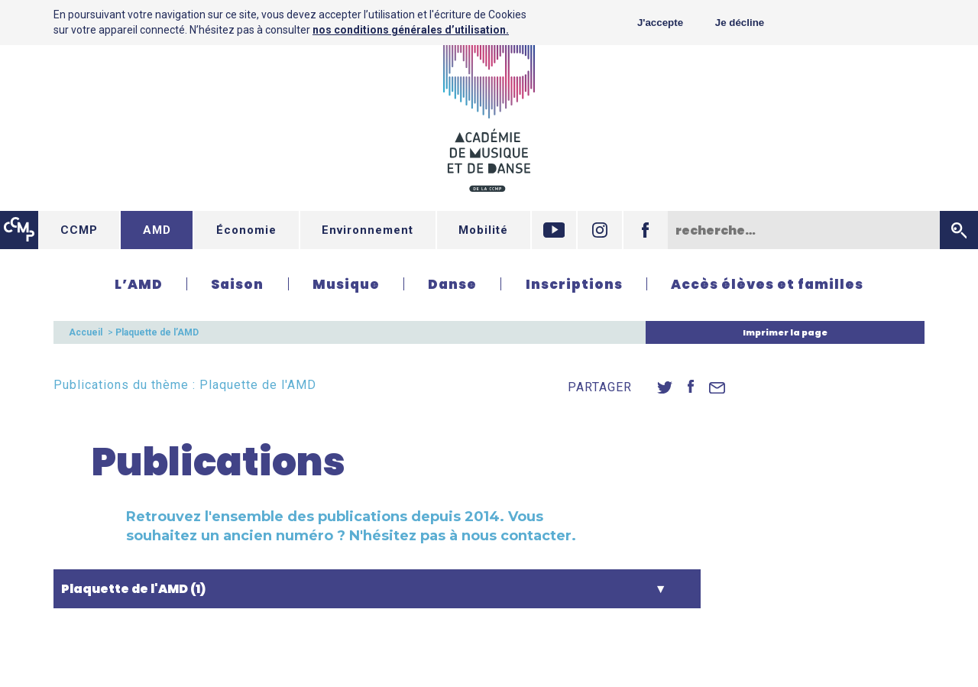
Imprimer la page (785, 332)
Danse (452, 284)
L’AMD (139, 284)
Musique (346, 284)
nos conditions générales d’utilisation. (411, 30)
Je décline (739, 22)
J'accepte (660, 22)
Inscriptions (574, 284)
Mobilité (483, 230)
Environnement (367, 230)
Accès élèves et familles (767, 284)
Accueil (85, 332)
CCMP (79, 230)
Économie (246, 230)
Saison (237, 284)
